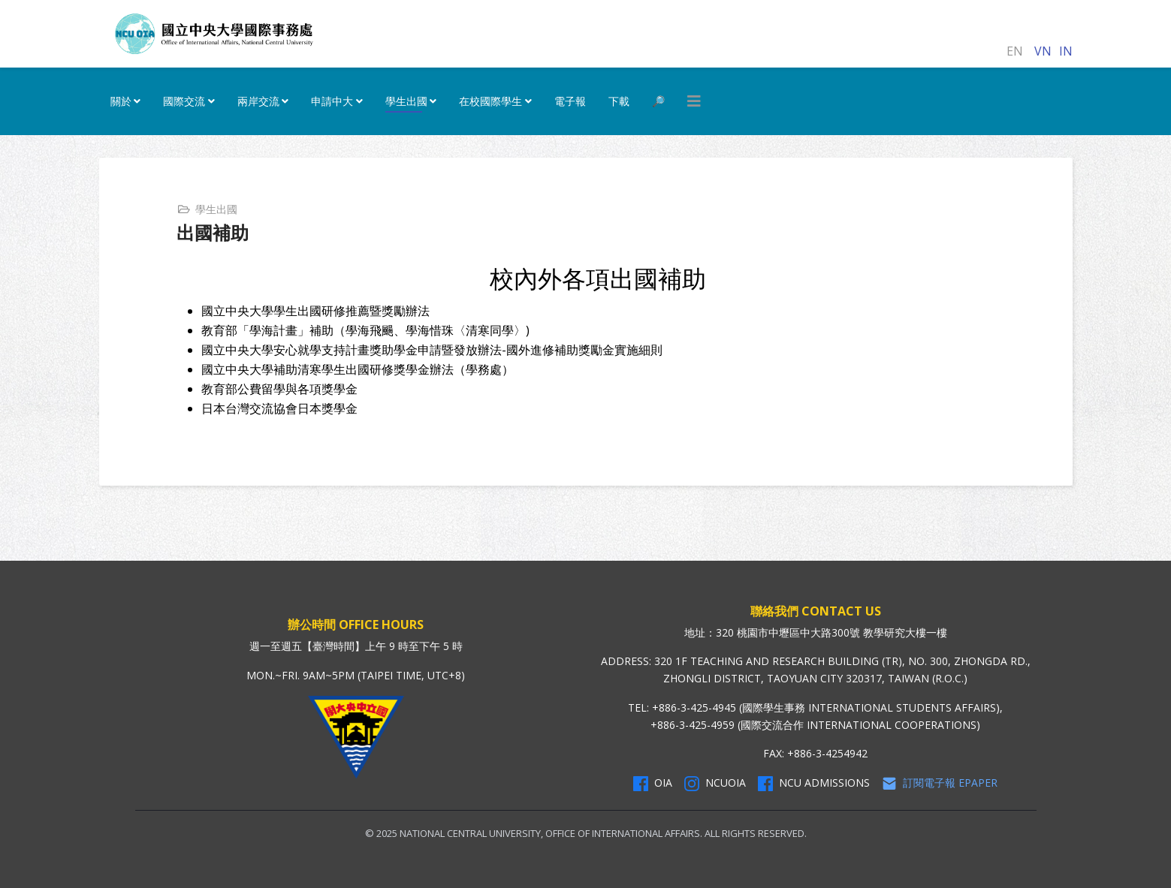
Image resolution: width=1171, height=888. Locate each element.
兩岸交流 (258, 101)
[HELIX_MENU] (694, 101)
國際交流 (184, 101)
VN (1043, 51)
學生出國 (406, 101)
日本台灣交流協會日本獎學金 (279, 408)
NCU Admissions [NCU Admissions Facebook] (814, 782)
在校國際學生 (490, 101)
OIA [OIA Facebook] (652, 782)
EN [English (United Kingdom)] (1015, 51)
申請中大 (332, 101)
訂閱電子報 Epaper (939, 782)
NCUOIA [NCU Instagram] (715, 782)
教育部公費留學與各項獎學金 (279, 389)
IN (1066, 51)
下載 (618, 101)
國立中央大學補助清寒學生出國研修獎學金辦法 (327, 369)
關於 (120, 101)
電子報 (570, 101)
